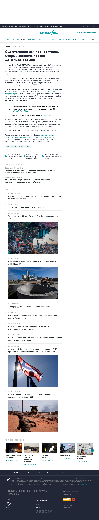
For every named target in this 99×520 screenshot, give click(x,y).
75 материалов (65, 458)
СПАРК (8, 502)
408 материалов (47, 460)
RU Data (38, 504)
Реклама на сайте (53, 473)
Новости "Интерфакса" (42, 500)
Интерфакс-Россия (43, 26)
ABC (21, 72)
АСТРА (8, 509)
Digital (61, 39)
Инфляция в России (82, 458)
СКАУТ (8, 506)
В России (16, 39)
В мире (23, 39)
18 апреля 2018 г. (48, 115)
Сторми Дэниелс (11, 147)
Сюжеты (76, 39)
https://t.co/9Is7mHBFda (18, 111)
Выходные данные (68, 505)
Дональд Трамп (24, 147)
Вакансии (42, 473)
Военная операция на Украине (13, 456)
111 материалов (82, 461)
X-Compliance (9, 504)
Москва (54, 39)
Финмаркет (54, 26)
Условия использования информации (73, 504)
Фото (83, 39)
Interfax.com (31, 26)
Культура (47, 39)
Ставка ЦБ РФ (65, 455)
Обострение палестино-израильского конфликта (29, 458)
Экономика (32, 39)
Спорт (40, 39)
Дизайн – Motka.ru (68, 507)
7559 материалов (12, 460)
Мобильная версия (7, 26)
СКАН (37, 502)
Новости (68, 39)
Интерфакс (49, 32)
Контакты (8, 473)
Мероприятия (67, 473)
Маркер (8, 507)
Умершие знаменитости (47, 456)
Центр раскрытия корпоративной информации (45, 506)
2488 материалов (30, 464)
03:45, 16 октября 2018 (18, 47)
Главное (8, 39)
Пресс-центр (32, 473)
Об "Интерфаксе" (20, 26)
